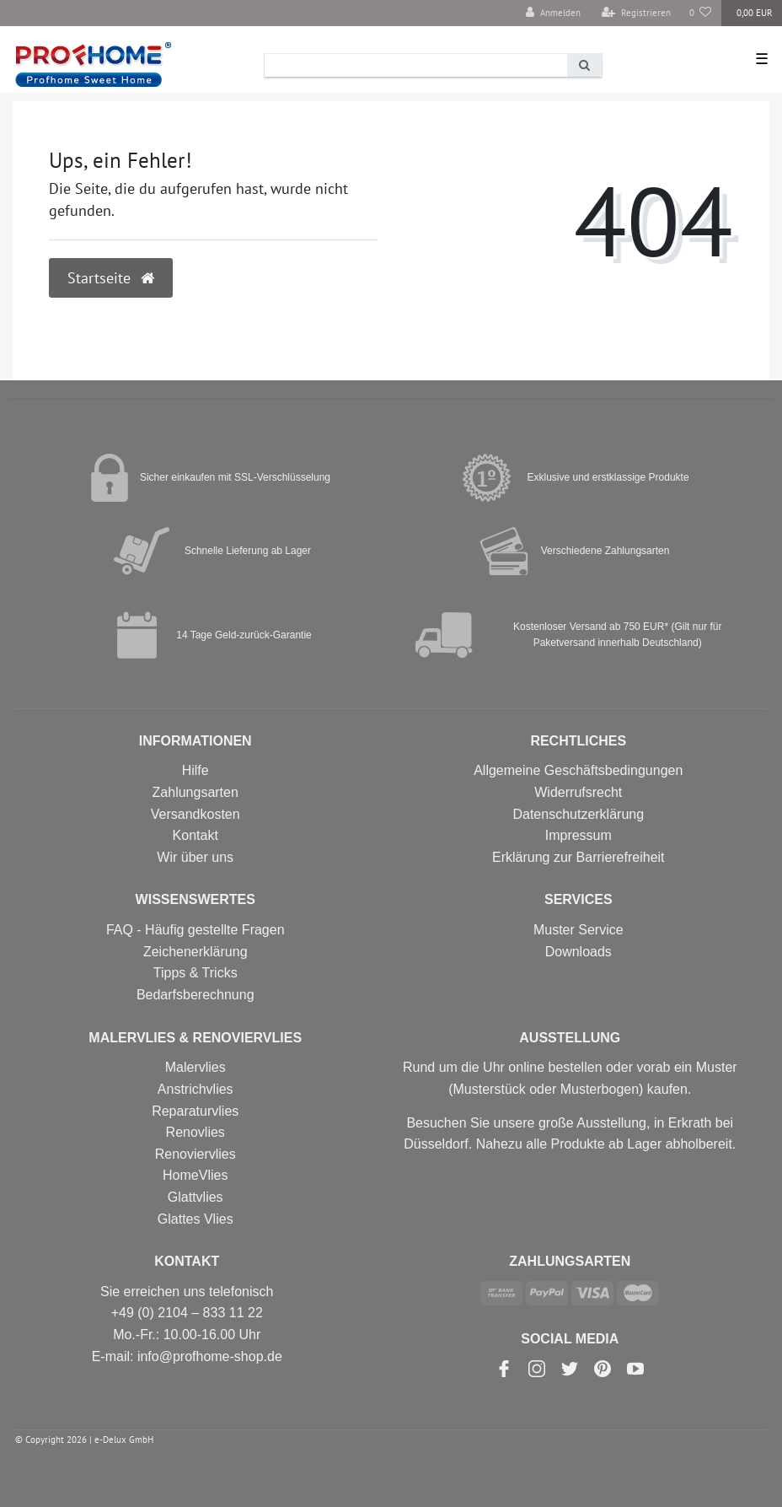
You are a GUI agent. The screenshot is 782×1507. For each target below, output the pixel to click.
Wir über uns (195, 857)
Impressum (578, 835)
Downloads (578, 952)
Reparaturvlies (195, 1111)
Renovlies (195, 1132)
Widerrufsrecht (578, 792)
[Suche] (584, 65)
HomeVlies (195, 1175)
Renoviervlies (195, 1154)
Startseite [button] (110, 278)
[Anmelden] (553, 13)
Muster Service (578, 930)
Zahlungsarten (195, 792)
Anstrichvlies (195, 1089)
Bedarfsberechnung (195, 995)
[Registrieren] (636, 13)
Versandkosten (195, 814)
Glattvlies (195, 1197)
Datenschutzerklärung (578, 814)
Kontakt (195, 835)
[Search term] (416, 65)
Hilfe (195, 770)
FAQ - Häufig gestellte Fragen (195, 930)
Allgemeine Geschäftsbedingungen (578, 770)
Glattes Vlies (195, 1219)
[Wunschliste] (700, 13)
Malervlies (195, 1067)
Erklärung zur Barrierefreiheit (578, 857)
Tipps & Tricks (195, 973)
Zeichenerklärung (195, 952)
